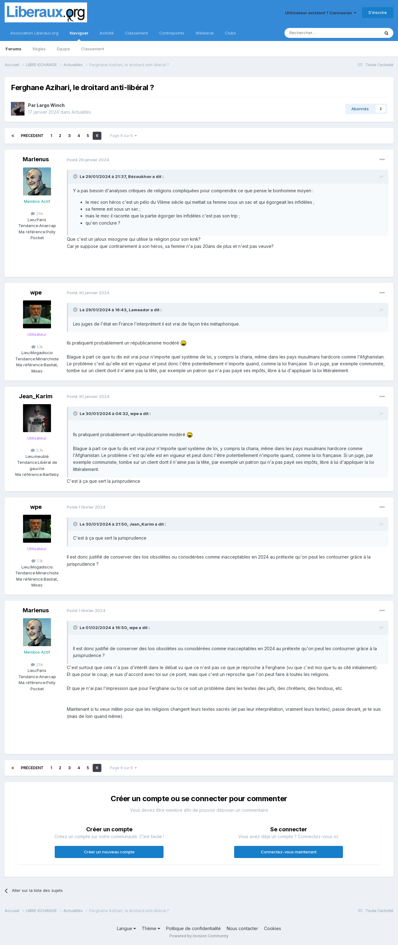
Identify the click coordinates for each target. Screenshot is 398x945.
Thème (151, 928)
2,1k (37, 450)
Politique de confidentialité (193, 928)
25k (37, 213)
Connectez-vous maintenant (289, 851)
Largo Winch (51, 105)
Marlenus (36, 159)
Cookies (272, 928)
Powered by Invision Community (199, 936)
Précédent (32, 135)
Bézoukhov (139, 176)
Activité (107, 32)
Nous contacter (242, 928)
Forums (13, 48)
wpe (36, 292)
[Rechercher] (318, 33)
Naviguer (79, 35)
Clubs (230, 32)
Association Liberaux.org (34, 32)
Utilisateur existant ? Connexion (320, 12)
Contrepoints (171, 32)
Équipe (63, 48)
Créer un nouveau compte (109, 851)
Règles (39, 48)
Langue (126, 928)
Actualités (81, 112)
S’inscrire (377, 12)
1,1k (37, 346)
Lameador (139, 309)
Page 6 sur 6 (123, 135)
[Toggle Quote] (76, 176)
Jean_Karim (36, 396)
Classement (92, 48)
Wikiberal (205, 32)
